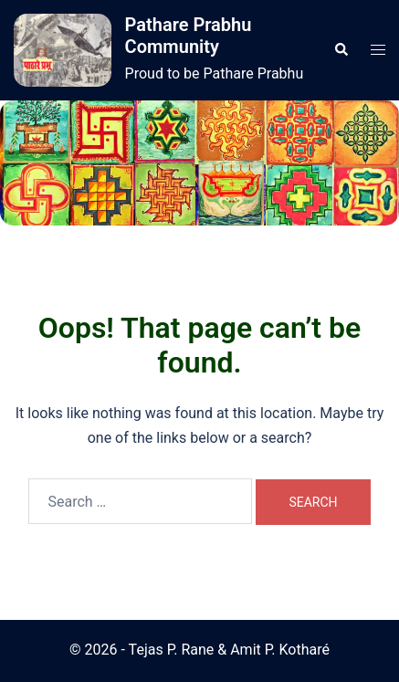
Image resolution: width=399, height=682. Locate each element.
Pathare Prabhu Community (188, 36)
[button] (340, 50)
